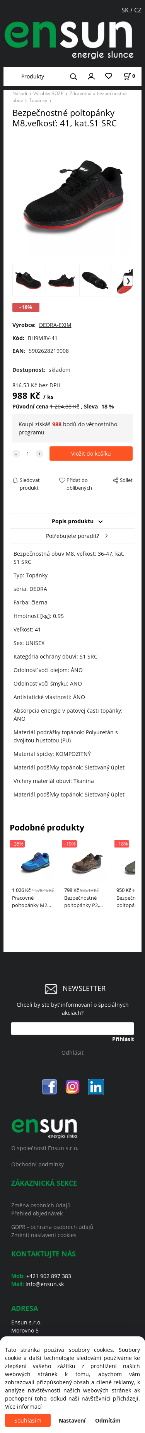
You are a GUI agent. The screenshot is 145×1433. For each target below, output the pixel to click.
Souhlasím (27, 1420)
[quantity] (28, 453)
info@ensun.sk (45, 1284)
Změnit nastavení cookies (44, 1235)
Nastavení (72, 1420)
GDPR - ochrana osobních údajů (52, 1226)
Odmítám (108, 1420)
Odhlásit (72, 1052)
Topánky (38, 100)
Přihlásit (123, 1039)
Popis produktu (73, 521)
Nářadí (19, 93)
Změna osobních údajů (41, 1205)
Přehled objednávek (37, 1213)
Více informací (23, 1406)
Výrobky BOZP (48, 93)
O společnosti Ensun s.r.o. (44, 1148)
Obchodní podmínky (37, 1164)
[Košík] (129, 76)
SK (125, 10)
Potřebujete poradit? (72, 536)
